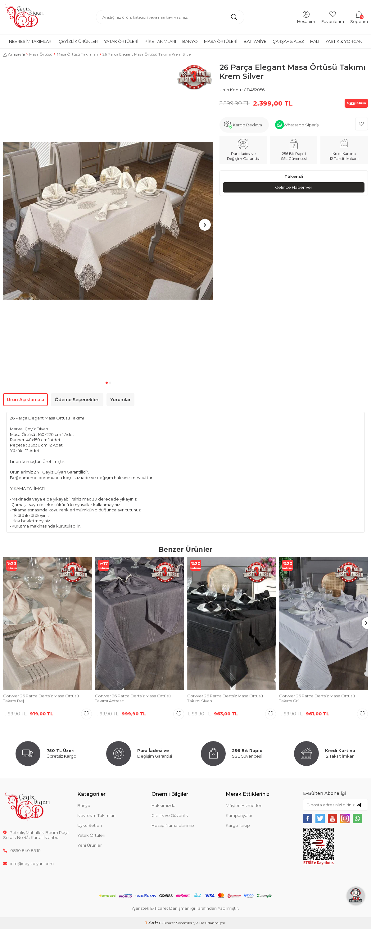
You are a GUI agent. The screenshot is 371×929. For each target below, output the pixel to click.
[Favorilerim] (332, 17)
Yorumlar (120, 399)
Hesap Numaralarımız (173, 825)
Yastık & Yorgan (343, 41)
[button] (107, 383)
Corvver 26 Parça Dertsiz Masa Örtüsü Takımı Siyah (225, 698)
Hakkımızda (163, 805)
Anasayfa (14, 54)
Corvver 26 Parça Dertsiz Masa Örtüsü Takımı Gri (317, 698)
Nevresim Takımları (30, 41)
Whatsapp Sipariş (301, 124)
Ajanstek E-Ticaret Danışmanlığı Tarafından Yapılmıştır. (185, 908)
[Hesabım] (306, 17)
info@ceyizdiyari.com (28, 863)
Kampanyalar (239, 815)
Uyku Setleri (89, 825)
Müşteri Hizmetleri (244, 805)
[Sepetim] (359, 17)
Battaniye (255, 41)
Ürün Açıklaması (25, 399)
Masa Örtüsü (40, 54)
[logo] (24, 17)
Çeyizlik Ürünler (78, 41)
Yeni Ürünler (89, 845)
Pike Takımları (160, 41)
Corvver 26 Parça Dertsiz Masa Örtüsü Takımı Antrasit (133, 698)
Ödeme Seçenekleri (77, 399)
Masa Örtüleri (221, 41)
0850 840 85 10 (22, 850)
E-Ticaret (167, 923)
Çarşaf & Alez (288, 41)
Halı (314, 41)
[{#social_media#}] (307, 818)
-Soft (152, 923)
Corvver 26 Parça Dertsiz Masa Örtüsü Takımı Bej (41, 698)
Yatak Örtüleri (121, 41)
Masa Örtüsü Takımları (77, 54)
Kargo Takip (238, 825)
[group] (108, 220)
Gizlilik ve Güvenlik (170, 815)
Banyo (190, 41)
